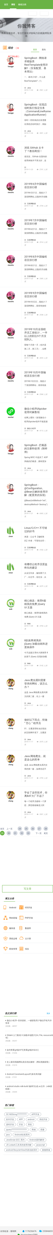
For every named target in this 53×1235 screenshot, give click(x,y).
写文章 (27, 888)
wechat (10, 417)
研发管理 (13, 949)
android (31, 1119)
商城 (34, 1129)
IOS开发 (28, 907)
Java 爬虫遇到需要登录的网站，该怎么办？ (35, 683)
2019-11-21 (28, 431)
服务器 (12, 928)
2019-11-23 (28, 170)
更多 (48, 1013)
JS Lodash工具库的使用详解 (18, 1145)
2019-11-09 (28, 626)
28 (46, 829)
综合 (27, 949)
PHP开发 (29, 918)
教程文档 (22, 4)
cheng (10, 689)
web (10, 609)
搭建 (42, 1129)
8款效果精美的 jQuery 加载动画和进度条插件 (36, 644)
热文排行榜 (11, 1013)
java (8, 1135)
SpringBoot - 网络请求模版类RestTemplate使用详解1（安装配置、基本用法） (36, 64)
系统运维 (13, 938)
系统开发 (43, 1119)
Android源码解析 (36, 1140)
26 (33, 829)
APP (21, 1119)
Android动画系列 (22, 1135)
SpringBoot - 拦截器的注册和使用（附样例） (35, 448)
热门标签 (9, 1105)
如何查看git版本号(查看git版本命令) (22, 1050)
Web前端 (13, 918)
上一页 (9, 829)
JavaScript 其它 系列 (15, 1140)
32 (22, 833)
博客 (13, 4)
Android (12, 907)
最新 (35, 49)
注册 (32, 13)
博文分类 (9, 898)
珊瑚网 (13, 1231)
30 (9, 833)
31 (15, 833)
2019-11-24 (28, 90)
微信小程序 (31, 428)
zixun (11, 536)
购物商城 (46, 1150)
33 (28, 833)
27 (39, 829)
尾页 (46, 833)
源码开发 (10, 1124)
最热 (44, 49)
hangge (11, 66)
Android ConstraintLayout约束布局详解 (23, 1074)
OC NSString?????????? (16, 1114)
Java (29, 88)
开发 (21, 1124)
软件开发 (10, 1119)
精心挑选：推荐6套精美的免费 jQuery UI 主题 (35, 604)
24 (20, 829)
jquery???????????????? (16, 1129)
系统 (30, 1124)
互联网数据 (31, 204)
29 (2, 833)
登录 (44, 13)
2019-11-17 (28, 705)
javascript (40, 1145)
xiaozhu (11, 156)
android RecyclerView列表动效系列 (21, 1150)
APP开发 (35, 1114)
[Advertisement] (26, 865)
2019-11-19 (28, 550)
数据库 (28, 928)
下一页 (39, 833)
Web (29, 624)
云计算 (28, 938)
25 (26, 829)
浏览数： (11, 1026)
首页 (6, 4)
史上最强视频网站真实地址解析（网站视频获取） (28, 1062)
